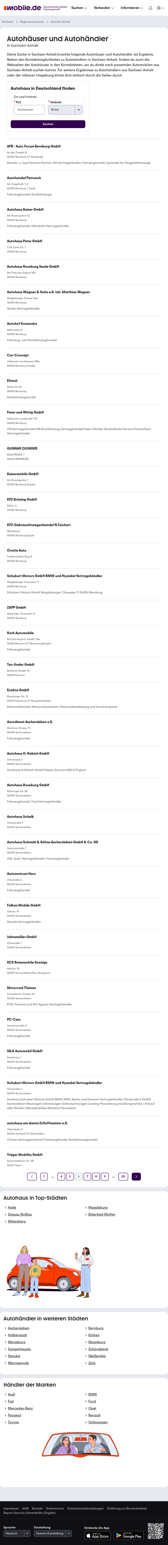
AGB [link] (25, 1508)
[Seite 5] (70, 1177)
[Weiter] (136, 1177)
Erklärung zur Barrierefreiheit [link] (127, 1508)
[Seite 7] (87, 1177)
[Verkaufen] (104, 8)
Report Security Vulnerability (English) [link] (30, 1513)
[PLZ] (29, 110)
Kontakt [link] (37, 1508)
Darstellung (42, 1527)
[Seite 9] (105, 1177)
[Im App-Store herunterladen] (98, 1535)
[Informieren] (132, 8)
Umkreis (54, 102)
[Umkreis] (65, 110)
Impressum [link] (11, 1508)
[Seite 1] (44, 1177)
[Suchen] (80, 8)
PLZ (17, 102)
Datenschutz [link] (55, 1508)
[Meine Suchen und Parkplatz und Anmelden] (161, 8)
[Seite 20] (123, 1177)
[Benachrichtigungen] (150, 8)
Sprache (10, 1527)
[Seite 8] (96, 1177)
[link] (25, 412)
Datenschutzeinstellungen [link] (85, 1508)
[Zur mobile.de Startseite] (37, 8)
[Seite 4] (61, 1177)
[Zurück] (32, 1177)
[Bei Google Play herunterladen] (129, 1535)
